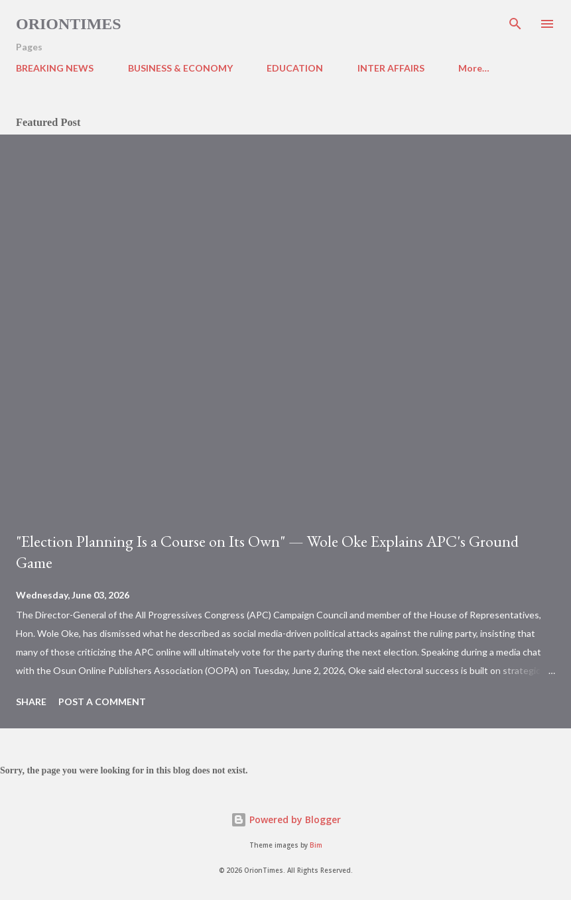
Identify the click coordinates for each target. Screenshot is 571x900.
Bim (316, 845)
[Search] (515, 24)
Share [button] (31, 701)
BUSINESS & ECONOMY (180, 68)
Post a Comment (102, 701)
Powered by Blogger (286, 819)
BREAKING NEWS (55, 68)
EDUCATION (295, 68)
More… (473, 68)
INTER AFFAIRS (390, 68)
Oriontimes (68, 23)
